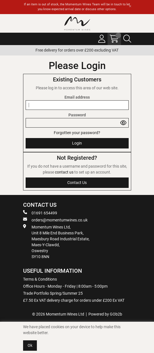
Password (77, 115)
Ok (30, 345)
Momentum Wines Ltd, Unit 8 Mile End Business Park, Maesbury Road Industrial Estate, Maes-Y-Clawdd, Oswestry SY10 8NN (56, 241)
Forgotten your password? (77, 132)
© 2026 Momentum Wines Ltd (58, 314)
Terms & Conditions (40, 279)
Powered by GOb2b (105, 314)
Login (77, 143)
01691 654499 (40, 212)
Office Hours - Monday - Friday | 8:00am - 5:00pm (65, 286)
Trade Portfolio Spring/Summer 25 (53, 293)
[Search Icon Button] (127, 39)
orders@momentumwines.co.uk (55, 219)
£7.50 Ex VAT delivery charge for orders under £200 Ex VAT (73, 300)
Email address (77, 97)
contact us (64, 172)
